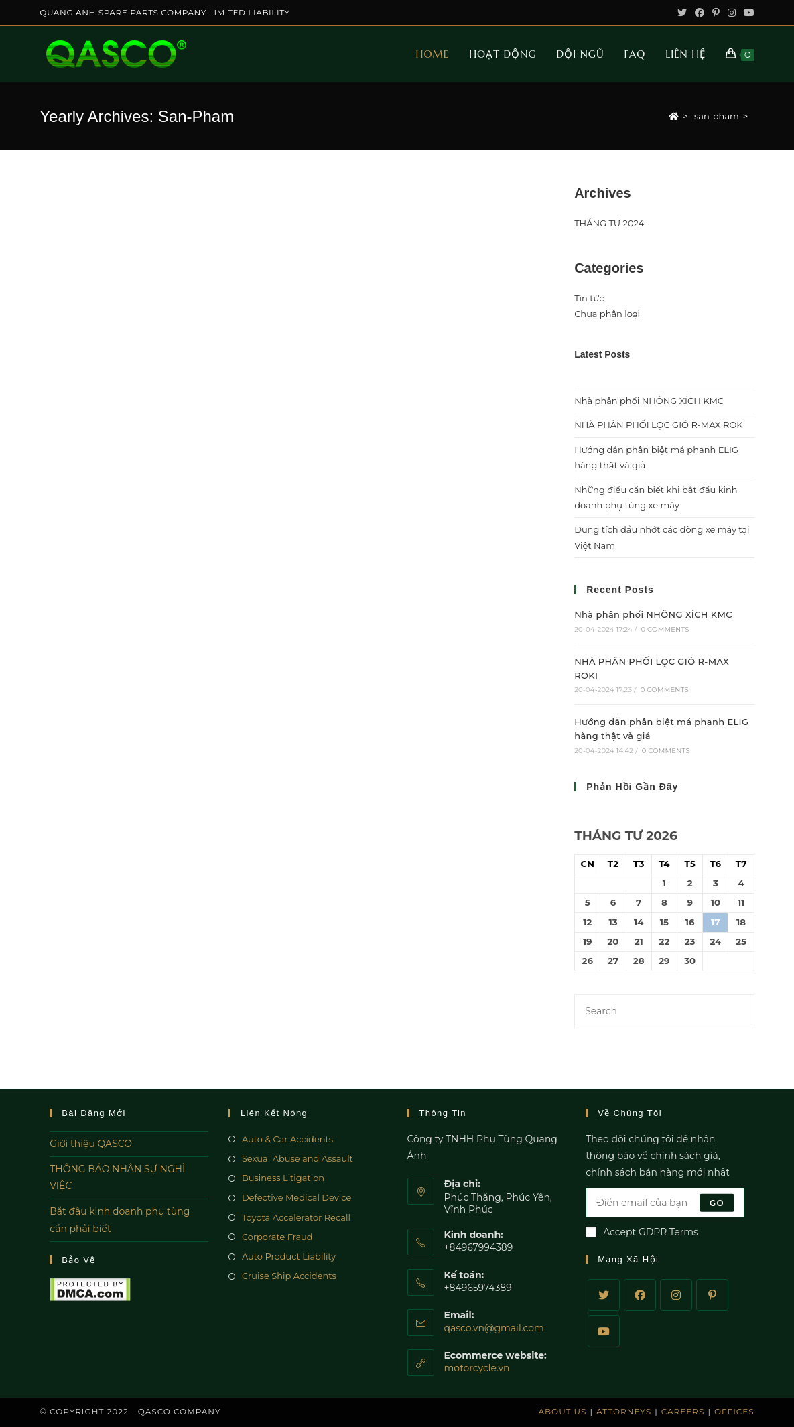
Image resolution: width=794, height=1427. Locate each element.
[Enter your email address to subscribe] (665, 1202)
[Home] (674, 116)
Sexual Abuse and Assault (297, 1158)
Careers (683, 1411)
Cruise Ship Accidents (289, 1275)
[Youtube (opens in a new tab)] (747, 12)
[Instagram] (676, 1295)
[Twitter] (604, 1295)
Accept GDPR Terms (642, 1232)
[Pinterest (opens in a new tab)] (716, 12)
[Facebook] (640, 1295)
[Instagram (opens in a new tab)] (732, 12)
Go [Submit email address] (717, 1202)
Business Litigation (283, 1177)
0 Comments (665, 629)
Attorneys (623, 1411)
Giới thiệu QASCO (91, 1144)
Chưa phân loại (607, 313)
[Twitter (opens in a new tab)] (682, 12)
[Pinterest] (712, 1295)
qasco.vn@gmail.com (494, 1328)
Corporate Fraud (277, 1236)
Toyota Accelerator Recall (296, 1217)
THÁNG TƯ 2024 (609, 223)
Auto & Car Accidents (287, 1139)
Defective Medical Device (297, 1197)
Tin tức (589, 298)
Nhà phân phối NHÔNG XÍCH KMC (649, 400)
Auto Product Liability (289, 1256)
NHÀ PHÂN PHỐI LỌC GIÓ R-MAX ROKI (659, 424)
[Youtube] (604, 1331)
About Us (562, 1411)
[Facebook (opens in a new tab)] (699, 12)
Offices (734, 1411)
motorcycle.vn (477, 1368)
